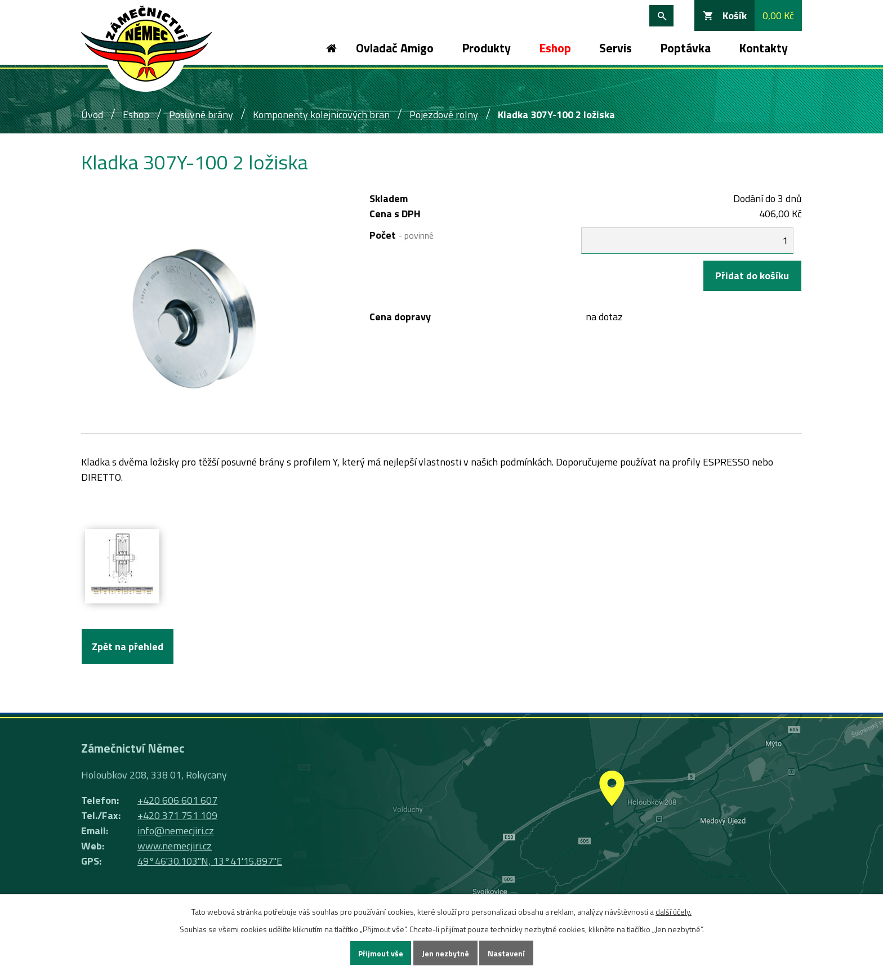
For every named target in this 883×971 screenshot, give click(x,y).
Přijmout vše (380, 953)
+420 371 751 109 (177, 815)
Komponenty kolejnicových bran (321, 114)
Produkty (486, 48)
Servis (615, 48)
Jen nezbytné (445, 953)
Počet (401, 235)
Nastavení (506, 953)
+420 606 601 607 (177, 800)
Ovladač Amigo (395, 48)
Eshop (555, 48)
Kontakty (763, 48)
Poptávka (685, 48)
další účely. (673, 912)
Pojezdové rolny (443, 114)
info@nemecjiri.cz (175, 830)
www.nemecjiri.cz (174, 845)
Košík (735, 15)
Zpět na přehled (127, 646)
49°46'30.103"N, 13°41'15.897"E (209, 861)
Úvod (330, 48)
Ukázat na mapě (611, 817)
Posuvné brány (201, 114)
